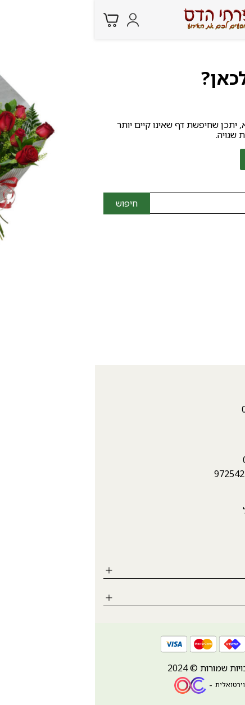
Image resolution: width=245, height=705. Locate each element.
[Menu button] (228, 18)
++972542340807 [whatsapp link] (155, 474)
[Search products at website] (205, 19)
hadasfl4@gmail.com (194, 280)
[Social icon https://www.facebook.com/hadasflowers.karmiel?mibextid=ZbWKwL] (231, 542)
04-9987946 (212, 265)
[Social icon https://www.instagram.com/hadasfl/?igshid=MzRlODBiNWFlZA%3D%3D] (200, 542)
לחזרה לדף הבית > (190, 159)
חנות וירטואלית (143, 684)
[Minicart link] (16, 20)
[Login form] (38, 20)
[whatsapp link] (228, 685)
